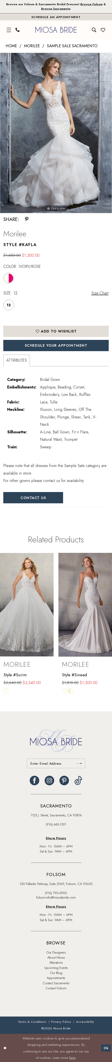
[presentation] (27, 605)
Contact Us (33, 497)
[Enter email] (56, 763)
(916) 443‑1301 (56, 824)
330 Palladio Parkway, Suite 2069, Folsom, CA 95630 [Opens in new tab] (56, 883)
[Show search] (94, 29)
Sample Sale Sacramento (72, 46)
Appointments (56, 978)
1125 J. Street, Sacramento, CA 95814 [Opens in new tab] (56, 815)
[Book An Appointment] (56, 17)
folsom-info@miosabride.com (56, 897)
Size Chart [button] (100, 293)
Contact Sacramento (56, 983)
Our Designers (56, 952)
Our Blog (56, 972)
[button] (8, 29)
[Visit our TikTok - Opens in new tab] (78, 780)
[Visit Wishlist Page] (103, 29)
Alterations (56, 962)
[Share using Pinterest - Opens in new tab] (27, 219)
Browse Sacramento (55, 9)
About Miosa (56, 957)
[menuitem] (8, 29)
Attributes (16, 360)
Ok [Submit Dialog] (106, 1047)
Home (11, 46)
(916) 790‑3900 (56, 893)
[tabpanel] (56, 133)
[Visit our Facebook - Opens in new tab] (34, 780)
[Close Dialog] (5, 1048)
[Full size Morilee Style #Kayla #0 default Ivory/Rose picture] (56, 133)
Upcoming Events (56, 967)
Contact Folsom (56, 988)
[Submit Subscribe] (79, 763)
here (72, 1057)
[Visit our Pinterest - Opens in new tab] (64, 780)
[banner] (56, 30)
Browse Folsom (91, 4)
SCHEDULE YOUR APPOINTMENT (56, 345)
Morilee (32, 46)
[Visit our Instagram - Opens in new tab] (49, 780)
